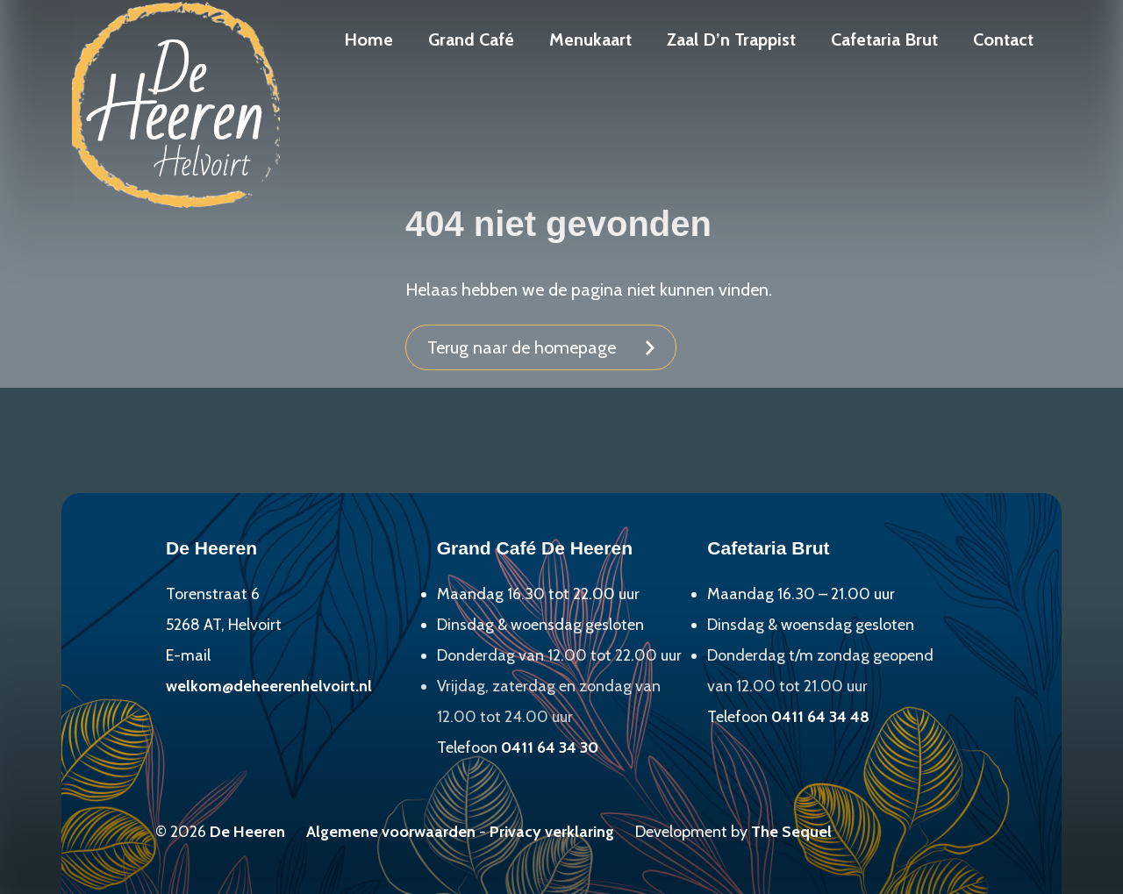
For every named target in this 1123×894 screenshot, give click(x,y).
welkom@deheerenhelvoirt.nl (269, 686)
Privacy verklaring (552, 831)
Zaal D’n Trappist (731, 39)
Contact (1003, 39)
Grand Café (471, 39)
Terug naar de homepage (521, 347)
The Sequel (791, 831)
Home (368, 39)
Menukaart (590, 39)
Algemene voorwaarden (391, 831)
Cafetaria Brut (884, 39)
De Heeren (247, 831)
